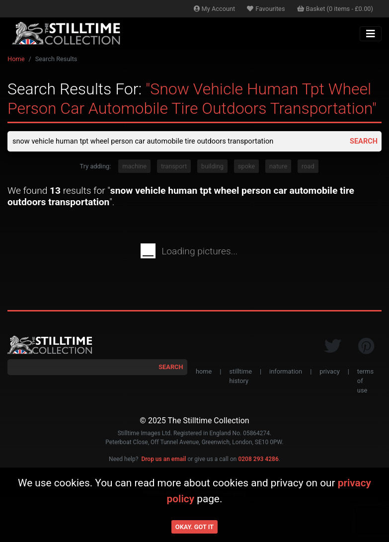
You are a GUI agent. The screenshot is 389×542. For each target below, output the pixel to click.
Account (214, 8)
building (212, 167)
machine (134, 167)
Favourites (266, 8)
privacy (329, 373)
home (204, 373)
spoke (246, 167)
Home (15, 59)
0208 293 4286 (258, 461)
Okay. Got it (194, 527)
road (308, 167)
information (285, 373)
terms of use (365, 382)
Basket (335, 8)
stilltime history (240, 377)
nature (278, 167)
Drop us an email (163, 461)
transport (174, 167)
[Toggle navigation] (371, 33)
